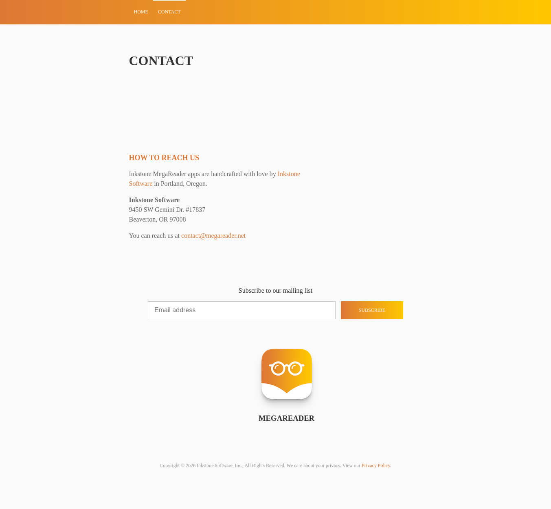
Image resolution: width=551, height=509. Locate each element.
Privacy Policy (376, 465)
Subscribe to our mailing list (275, 290)
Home (141, 12)
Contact (169, 12)
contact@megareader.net (213, 235)
